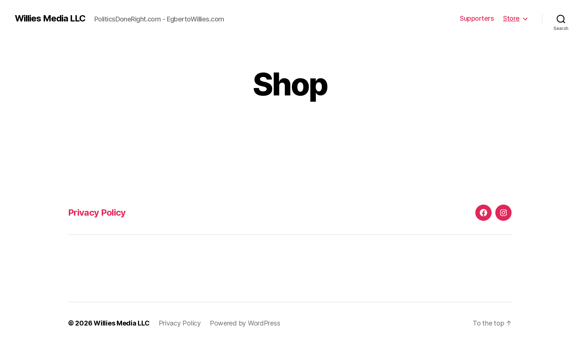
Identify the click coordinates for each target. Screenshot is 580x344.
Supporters (477, 18)
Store (511, 18)
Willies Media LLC (50, 18)
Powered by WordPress (245, 323)
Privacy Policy (97, 212)
